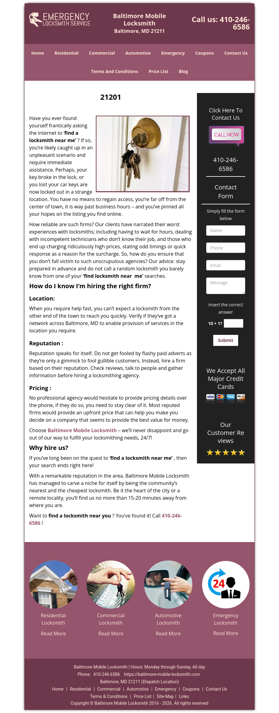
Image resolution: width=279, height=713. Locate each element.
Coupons (204, 53)
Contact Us (236, 53)
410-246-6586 (235, 23)
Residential (67, 53)
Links (184, 696)
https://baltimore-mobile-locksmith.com (162, 674)
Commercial (102, 53)
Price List (158, 71)
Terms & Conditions (109, 696)
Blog (183, 71)
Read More (53, 633)
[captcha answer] (233, 323)
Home (37, 53)
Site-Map (165, 696)
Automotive (138, 53)
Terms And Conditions (114, 71)
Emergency (173, 53)
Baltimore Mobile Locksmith (82, 430)
